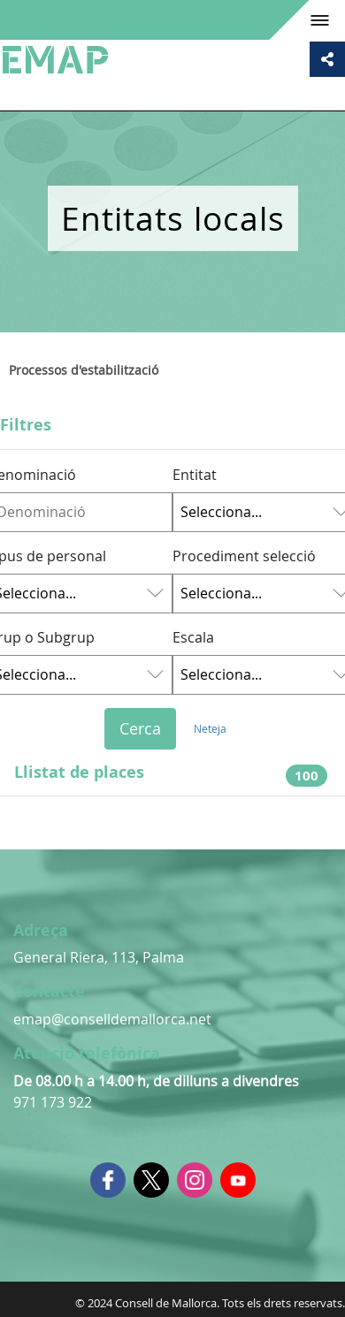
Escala (193, 637)
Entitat (194, 474)
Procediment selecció (244, 556)
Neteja (210, 728)
